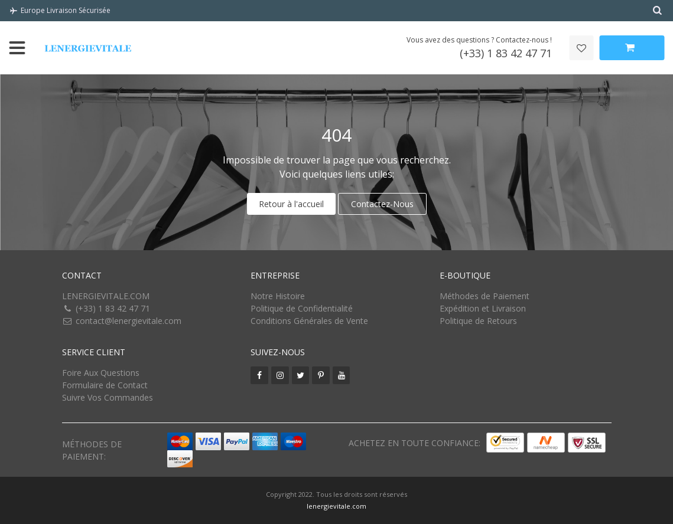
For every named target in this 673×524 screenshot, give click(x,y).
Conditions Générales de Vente (309, 320)
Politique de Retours (478, 320)
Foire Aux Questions (100, 372)
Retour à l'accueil (291, 203)
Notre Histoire (278, 296)
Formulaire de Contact (105, 385)
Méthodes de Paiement (484, 296)
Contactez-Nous (382, 203)
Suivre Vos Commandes (107, 397)
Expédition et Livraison (483, 308)
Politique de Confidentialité (302, 308)
